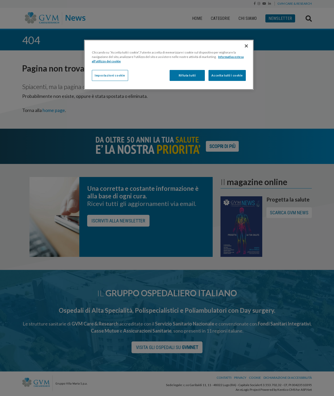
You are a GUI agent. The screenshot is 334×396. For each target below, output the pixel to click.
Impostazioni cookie (110, 75)
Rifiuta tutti (187, 75)
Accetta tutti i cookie (227, 75)
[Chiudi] (246, 46)
